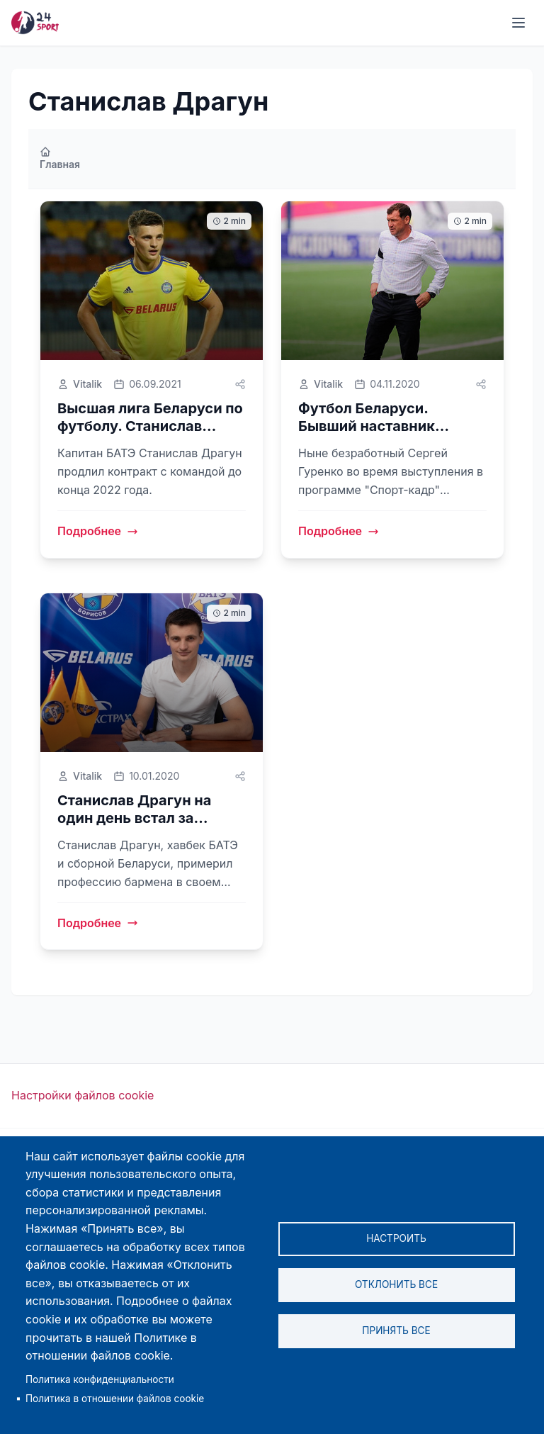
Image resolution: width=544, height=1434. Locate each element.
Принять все (396, 1330)
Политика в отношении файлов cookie (115, 1398)
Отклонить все (396, 1284)
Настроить (396, 1238)
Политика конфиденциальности (100, 1379)
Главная (60, 158)
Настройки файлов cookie (82, 1095)
